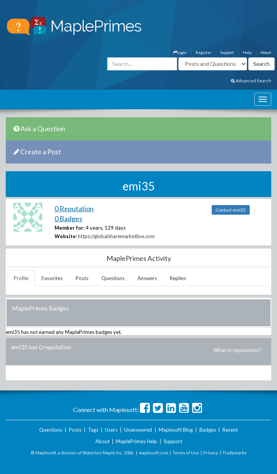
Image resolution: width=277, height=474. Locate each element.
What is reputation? (237, 350)
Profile (21, 278)
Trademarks (234, 452)
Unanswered (138, 430)
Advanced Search (251, 80)
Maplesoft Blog (176, 430)
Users (111, 430)
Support (227, 52)
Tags (93, 430)
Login (180, 52)
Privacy (210, 452)
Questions (112, 278)
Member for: (70, 228)
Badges (207, 430)
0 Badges (68, 218)
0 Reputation (74, 208)
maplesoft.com (153, 452)
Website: (66, 236)
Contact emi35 (231, 210)
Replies (178, 278)
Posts (82, 278)
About (265, 52)
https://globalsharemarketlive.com (116, 236)
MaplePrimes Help (136, 441)
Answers (147, 278)
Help (247, 52)
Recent (230, 430)
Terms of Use (186, 452)
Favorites (52, 278)
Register (203, 52)
